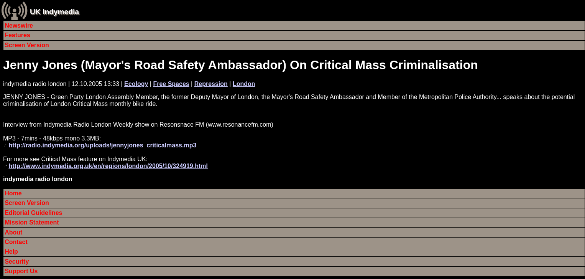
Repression (211, 84)
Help (11, 251)
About (13, 232)
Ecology (136, 84)
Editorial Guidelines (33, 213)
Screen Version (27, 45)
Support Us (21, 271)
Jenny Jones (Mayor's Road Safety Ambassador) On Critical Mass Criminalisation (240, 65)
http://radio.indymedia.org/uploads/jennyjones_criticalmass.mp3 (102, 145)
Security (17, 261)
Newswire (19, 25)
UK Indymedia (54, 12)
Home (13, 193)
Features (17, 35)
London (244, 84)
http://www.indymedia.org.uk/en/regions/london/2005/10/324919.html (108, 166)
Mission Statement (32, 222)
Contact (16, 242)
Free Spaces (171, 84)
